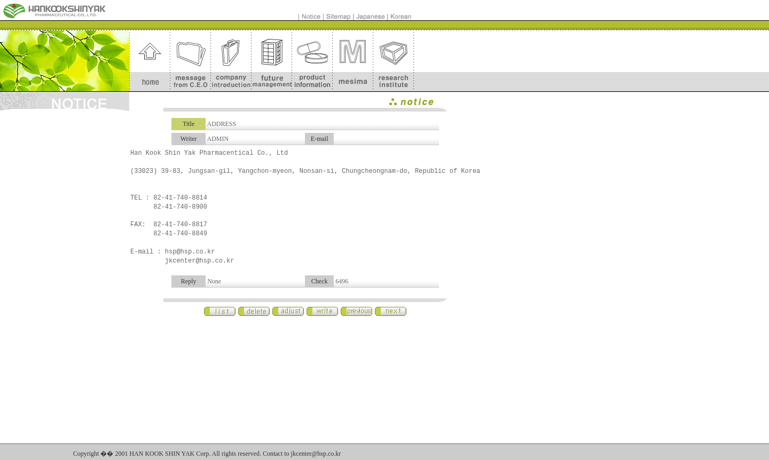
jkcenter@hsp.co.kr (316, 453)
